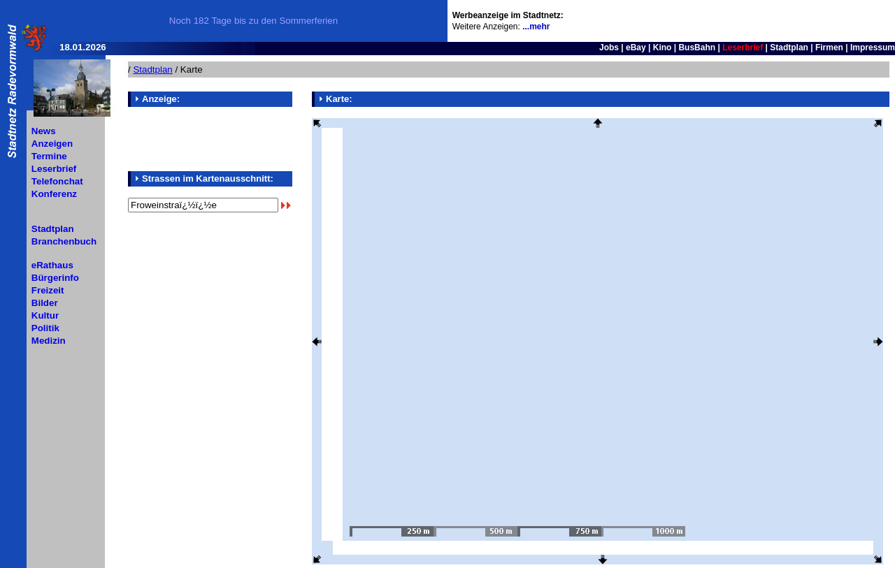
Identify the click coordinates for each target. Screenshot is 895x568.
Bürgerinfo (55, 277)
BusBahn (696, 47)
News (43, 131)
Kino (662, 47)
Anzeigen (52, 143)
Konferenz (54, 194)
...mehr (536, 26)
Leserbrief (53, 168)
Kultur (45, 315)
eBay (636, 47)
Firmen (829, 47)
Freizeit (47, 290)
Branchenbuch (63, 241)
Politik (45, 328)
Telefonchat (57, 181)
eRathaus (52, 265)
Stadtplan (789, 47)
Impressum (872, 47)
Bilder (44, 303)
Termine (49, 156)
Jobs (609, 47)
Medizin (48, 340)
